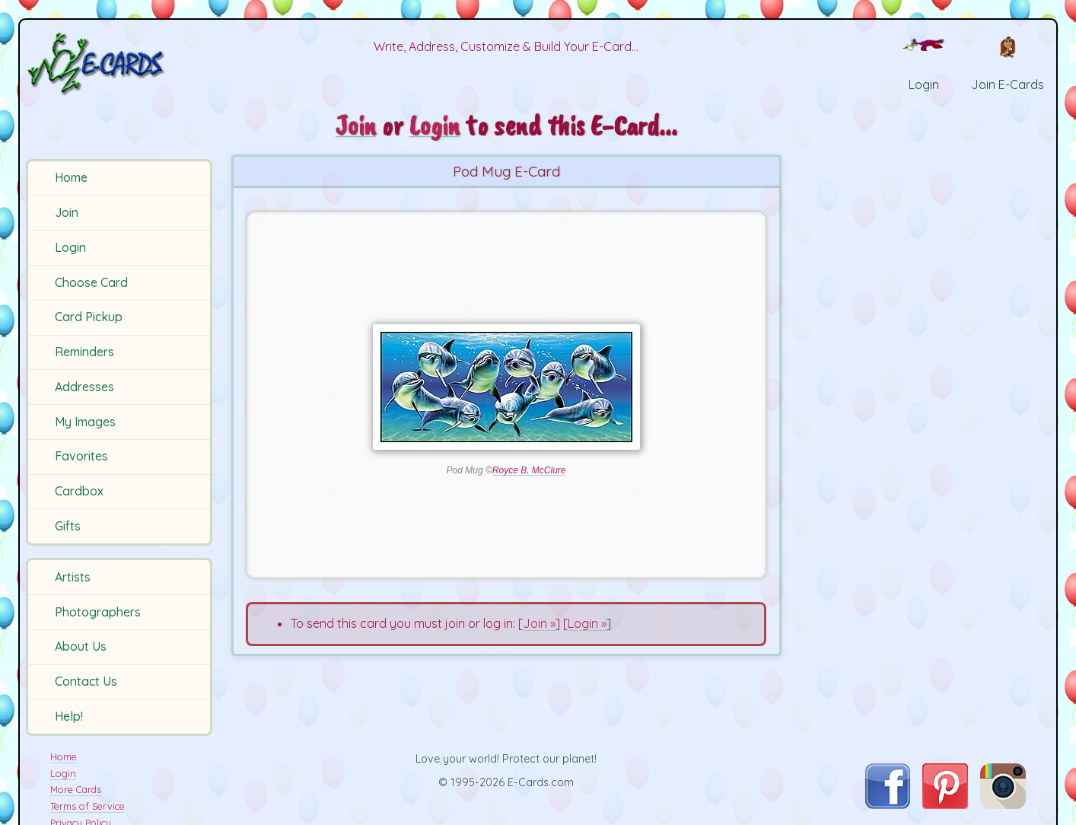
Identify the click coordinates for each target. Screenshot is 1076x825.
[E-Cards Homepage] (121, 63)
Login (70, 247)
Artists (73, 577)
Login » (587, 623)
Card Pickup (89, 316)
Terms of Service (87, 806)
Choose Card (91, 282)
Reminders (84, 351)
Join (66, 212)
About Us (81, 646)
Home (71, 177)
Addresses (84, 386)
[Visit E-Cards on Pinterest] (945, 804)
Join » (539, 623)
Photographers (98, 612)
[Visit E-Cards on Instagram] (1003, 804)
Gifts (68, 526)
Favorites (81, 455)
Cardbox (79, 491)
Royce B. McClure (529, 470)
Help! (69, 716)
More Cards (75, 789)
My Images (85, 421)
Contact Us (86, 681)
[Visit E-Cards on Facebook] (887, 804)
